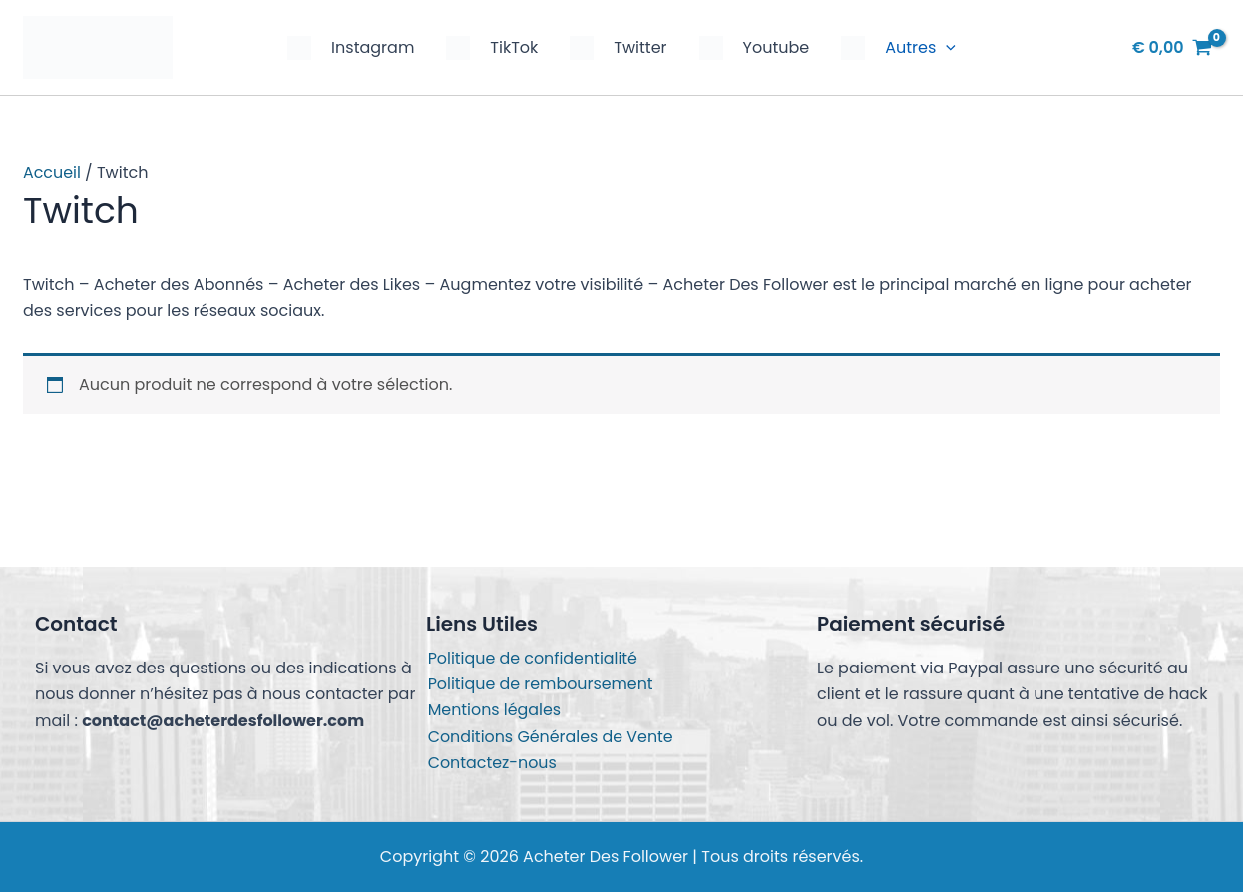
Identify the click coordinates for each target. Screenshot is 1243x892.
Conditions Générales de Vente (549, 735)
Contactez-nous (491, 762)
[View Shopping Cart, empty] (1172, 48)
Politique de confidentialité (531, 657)
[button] (946, 48)
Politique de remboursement (539, 682)
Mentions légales (493, 709)
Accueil (52, 172)
